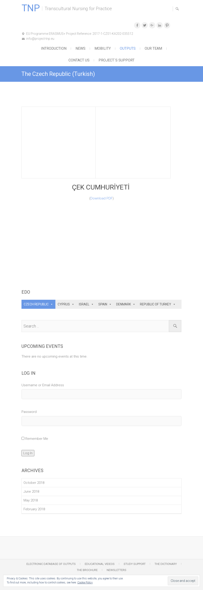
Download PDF (101, 198)
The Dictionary (166, 564)
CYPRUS (64, 304)
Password (29, 412)
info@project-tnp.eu (40, 38)
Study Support (135, 564)
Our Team (153, 48)
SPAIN (102, 304)
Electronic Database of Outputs (51, 564)
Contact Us (79, 60)
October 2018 (34, 483)
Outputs (128, 48)
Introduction (53, 48)
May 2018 (31, 500)
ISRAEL (84, 304)
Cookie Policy (85, 582)
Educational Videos (100, 564)
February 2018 (34, 509)
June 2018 (31, 491)
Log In (28, 453)
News (80, 48)
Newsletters (116, 570)
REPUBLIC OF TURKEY (155, 304)
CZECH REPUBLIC (36, 304)
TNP (30, 8)
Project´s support (117, 60)
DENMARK (123, 304)
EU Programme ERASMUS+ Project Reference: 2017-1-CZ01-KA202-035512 (79, 33)
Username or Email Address (42, 385)
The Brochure (87, 570)
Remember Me (36, 439)
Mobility (102, 48)
